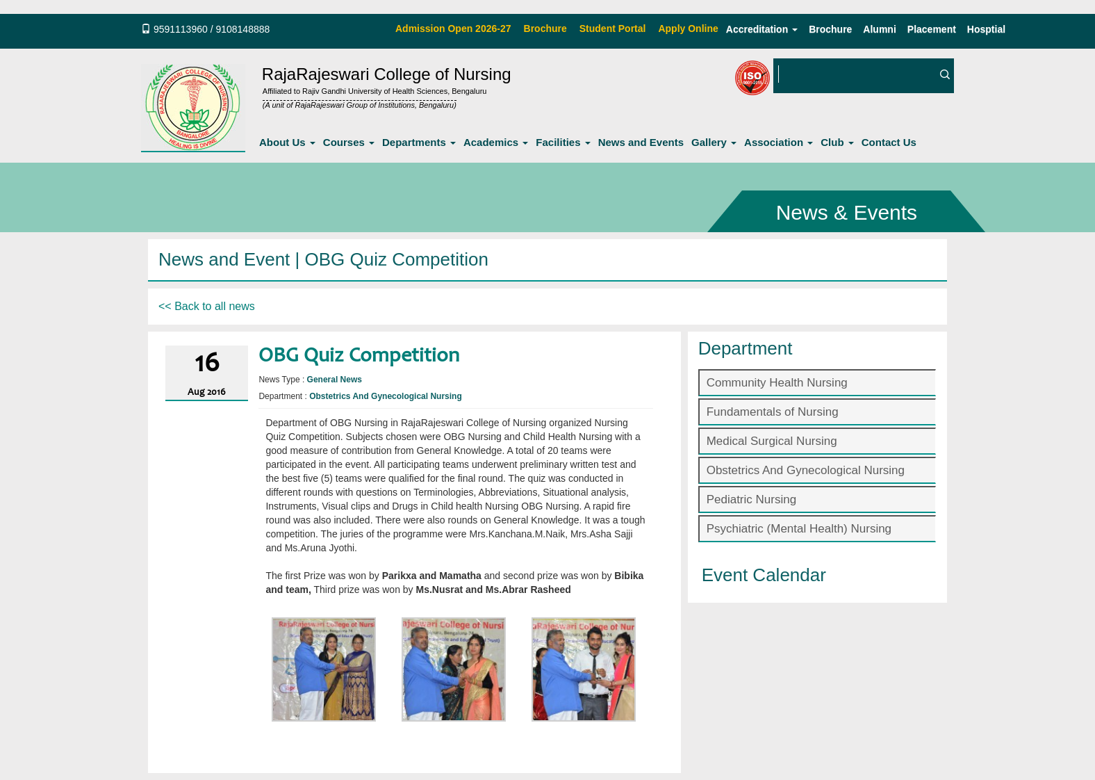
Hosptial (986, 29)
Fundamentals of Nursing (773, 412)
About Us (287, 142)
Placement (931, 29)
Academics (495, 142)
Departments (419, 142)
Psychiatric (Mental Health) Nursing (799, 528)
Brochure (830, 29)
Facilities (563, 142)
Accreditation (762, 29)
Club (837, 142)
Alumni (879, 29)
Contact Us (889, 142)
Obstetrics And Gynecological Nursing (806, 470)
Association (778, 142)
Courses (348, 142)
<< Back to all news (206, 306)
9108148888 (242, 29)
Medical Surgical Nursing (772, 441)
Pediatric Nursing (751, 499)
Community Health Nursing (777, 382)
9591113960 (181, 29)
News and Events (641, 142)
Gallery (713, 142)
